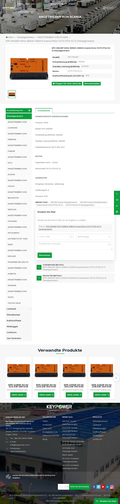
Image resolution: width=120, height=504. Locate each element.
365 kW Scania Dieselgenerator (64, 202)
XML (77, 495)
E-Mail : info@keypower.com (19, 443)
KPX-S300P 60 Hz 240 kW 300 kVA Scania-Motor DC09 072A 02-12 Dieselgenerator (46, 386)
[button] (116, 378)
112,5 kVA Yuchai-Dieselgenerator (70, 429)
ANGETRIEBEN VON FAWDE (17, 148)
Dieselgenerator (25, 37)
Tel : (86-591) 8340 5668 (21, 438)
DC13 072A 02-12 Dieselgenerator (80, 205)
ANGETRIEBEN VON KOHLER (17, 253)
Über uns (29, 4)
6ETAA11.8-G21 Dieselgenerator (70, 436)
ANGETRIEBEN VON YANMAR (17, 282)
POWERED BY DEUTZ (18, 262)
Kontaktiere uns (50, 432)
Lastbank (11, 309)
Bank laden (67, 455)
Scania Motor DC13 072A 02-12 (50, 205)
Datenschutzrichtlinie (91, 495)
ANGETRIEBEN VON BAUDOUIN (17, 195)
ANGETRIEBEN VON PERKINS (17, 136)
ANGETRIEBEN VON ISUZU (17, 294)
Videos (72, 4)
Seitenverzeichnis (51, 435)
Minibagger (12, 326)
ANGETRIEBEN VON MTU (17, 160)
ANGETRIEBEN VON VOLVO (17, 183)
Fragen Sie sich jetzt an (67, 83)
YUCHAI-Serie (14, 303)
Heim (20, 4)
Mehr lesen (17, 395)
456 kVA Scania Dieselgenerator (93, 202)
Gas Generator (14, 338)
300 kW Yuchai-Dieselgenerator (70, 422)
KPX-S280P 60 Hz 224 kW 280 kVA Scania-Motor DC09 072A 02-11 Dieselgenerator (18, 386)
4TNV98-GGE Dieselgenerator (70, 449)
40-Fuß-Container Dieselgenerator (70, 466)
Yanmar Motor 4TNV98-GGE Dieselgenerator (73, 443)
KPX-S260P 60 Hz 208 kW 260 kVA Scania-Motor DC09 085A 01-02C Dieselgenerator (101, 386)
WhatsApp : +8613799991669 (18, 450)
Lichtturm (12, 332)
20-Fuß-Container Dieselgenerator (70, 460)
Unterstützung (25, 12)
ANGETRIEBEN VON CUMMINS (17, 125)
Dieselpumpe (13, 315)
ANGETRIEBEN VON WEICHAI (17, 207)
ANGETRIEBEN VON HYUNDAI (17, 218)
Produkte (42, 4)
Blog (45, 439)
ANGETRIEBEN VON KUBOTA (17, 271)
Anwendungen (58, 4)
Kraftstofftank (14, 321)
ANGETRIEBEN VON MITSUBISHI (17, 230)
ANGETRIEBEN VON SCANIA (52, 37)
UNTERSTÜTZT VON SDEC (17, 242)
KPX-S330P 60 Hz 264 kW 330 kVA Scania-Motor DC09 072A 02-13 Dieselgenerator (74, 386)
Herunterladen (92, 83)
